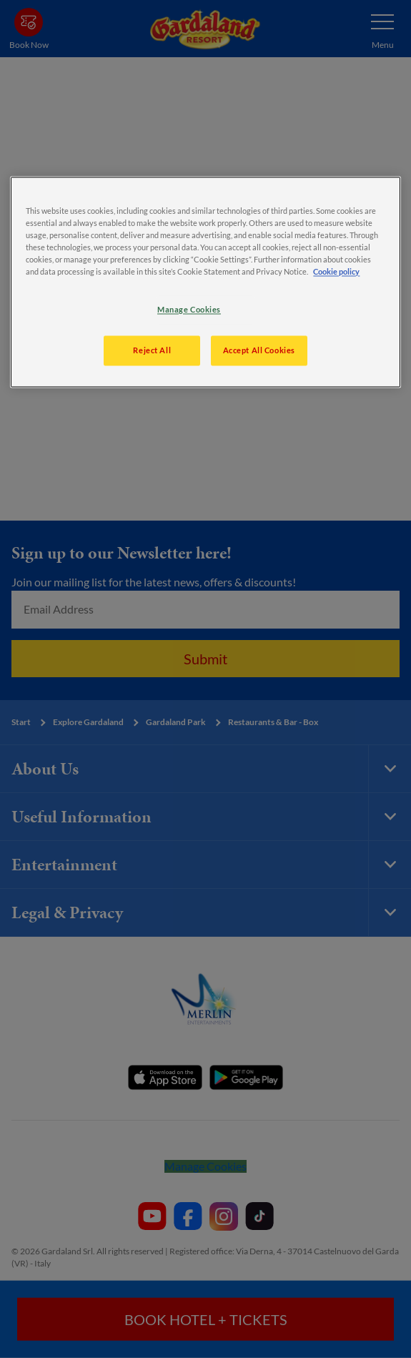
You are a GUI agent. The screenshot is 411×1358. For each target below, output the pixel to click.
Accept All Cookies (259, 350)
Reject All (152, 350)
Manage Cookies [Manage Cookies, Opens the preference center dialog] (189, 310)
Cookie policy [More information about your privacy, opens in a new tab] (336, 272)
